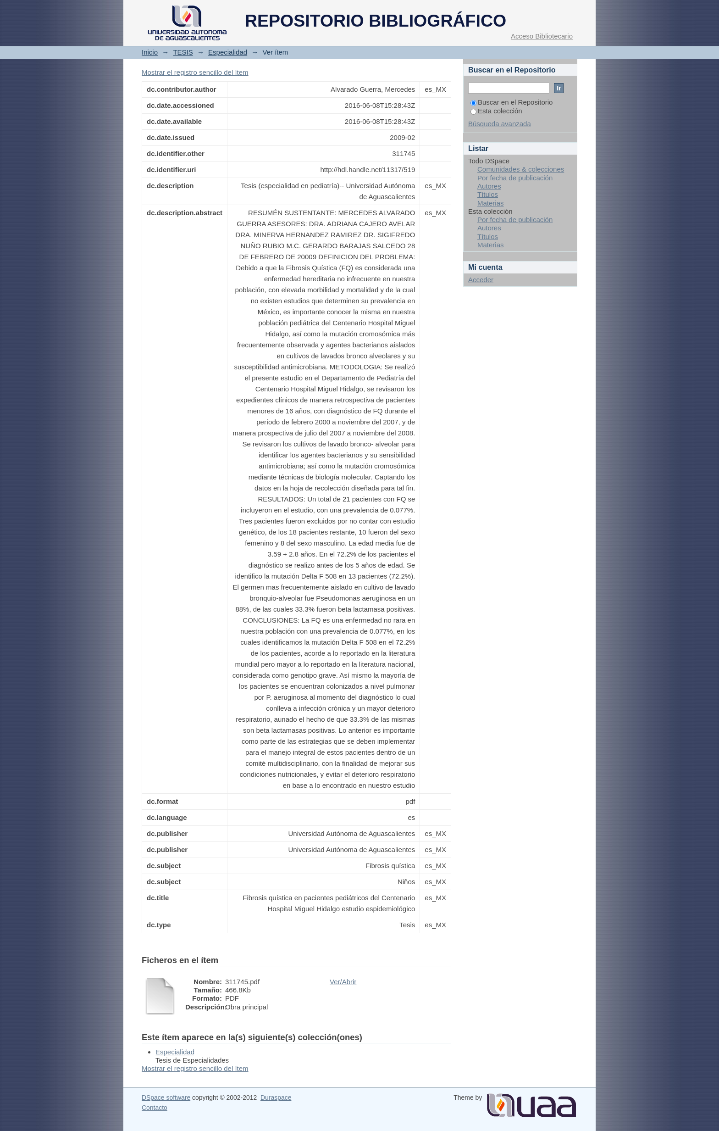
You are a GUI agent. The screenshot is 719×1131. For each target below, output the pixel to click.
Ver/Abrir (343, 982)
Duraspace (275, 1097)
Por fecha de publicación (515, 178)
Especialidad (227, 52)
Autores (489, 186)
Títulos (487, 194)
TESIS (183, 52)
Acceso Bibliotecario (542, 36)
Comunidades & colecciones (520, 169)
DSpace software (166, 1097)
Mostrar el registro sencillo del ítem (195, 72)
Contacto (154, 1107)
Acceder (480, 280)
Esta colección (496, 111)
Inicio (150, 52)
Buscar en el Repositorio (511, 102)
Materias (490, 203)
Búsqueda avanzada (499, 124)
